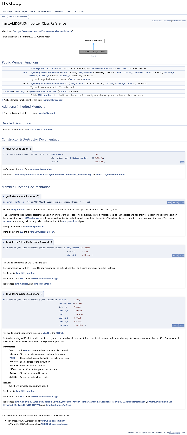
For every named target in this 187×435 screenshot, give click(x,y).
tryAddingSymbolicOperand (44, 72)
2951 (22, 278)
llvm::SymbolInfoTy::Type (58, 405)
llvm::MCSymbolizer (53, 100)
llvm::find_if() (10, 405)
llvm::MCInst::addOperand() (39, 401)
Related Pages (20, 11)
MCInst (65, 72)
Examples (79, 11)
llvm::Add (19, 401)
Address (139, 72)
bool (25, 72)
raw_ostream (85, 72)
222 (21, 231)
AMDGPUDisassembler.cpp (44, 278)
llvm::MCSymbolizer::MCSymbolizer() (58, 174)
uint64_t (129, 72)
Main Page (7, 11)
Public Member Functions (161, 21)
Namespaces (44, 11)
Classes (58, 11)
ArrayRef (8, 91)
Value (118, 72)
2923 (22, 396)
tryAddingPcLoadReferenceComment (48, 83)
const (64, 91)
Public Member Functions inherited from (32, 100)
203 (20, 129)
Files (69, 11)
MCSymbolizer (45, 95)
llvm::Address (21, 283)
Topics (32, 11)
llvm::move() (84, 174)
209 (21, 169)
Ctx (67, 68)
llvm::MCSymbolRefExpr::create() (97, 401)
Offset (33, 75)
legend (93, 56)
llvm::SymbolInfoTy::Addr (67, 401)
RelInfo (122, 68)
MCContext (57, 68)
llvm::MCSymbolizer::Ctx (26, 174)
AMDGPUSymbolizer (18, 17)
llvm (3, 17)
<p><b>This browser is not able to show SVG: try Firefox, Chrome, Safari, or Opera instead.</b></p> (93, 46)
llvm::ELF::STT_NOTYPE (29, 405)
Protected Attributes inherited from (30, 113)
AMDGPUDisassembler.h (40, 129)
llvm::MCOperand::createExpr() (130, 401)
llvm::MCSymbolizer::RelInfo (110, 174)
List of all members (179, 21)
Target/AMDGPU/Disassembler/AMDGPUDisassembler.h (43, 31)
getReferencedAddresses (42, 91)
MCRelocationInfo (102, 68)
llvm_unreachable (42, 283)
